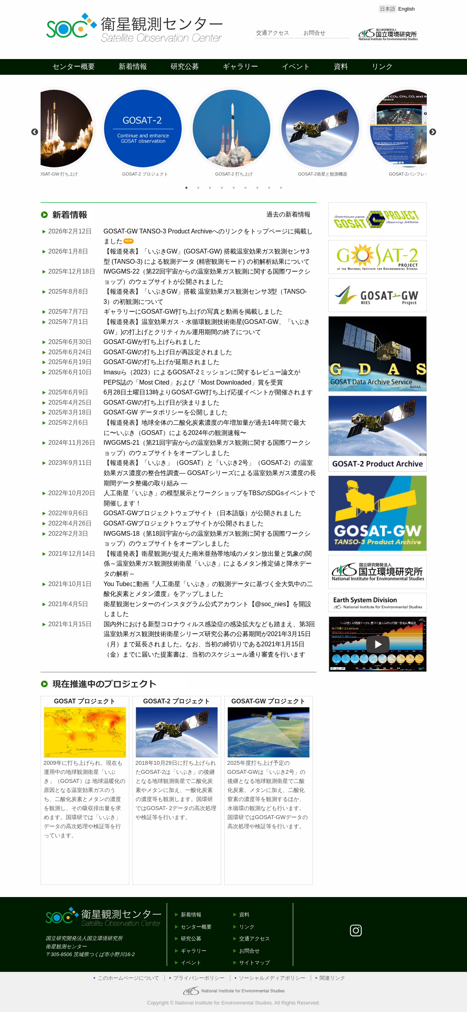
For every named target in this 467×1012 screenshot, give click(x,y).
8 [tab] (269, 188)
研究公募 (185, 66)
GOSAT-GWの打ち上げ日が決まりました (162, 402)
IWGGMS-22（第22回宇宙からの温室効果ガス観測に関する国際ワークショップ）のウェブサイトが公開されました (207, 276)
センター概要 (73, 66)
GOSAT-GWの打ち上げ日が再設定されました (168, 352)
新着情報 (133, 66)
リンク (382, 66)
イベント (296, 66)
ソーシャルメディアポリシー (272, 978)
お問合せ (314, 33)
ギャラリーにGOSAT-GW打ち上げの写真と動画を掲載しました (193, 311)
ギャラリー (240, 66)
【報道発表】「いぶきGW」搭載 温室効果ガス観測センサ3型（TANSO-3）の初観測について (205, 296)
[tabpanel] (234, 132)
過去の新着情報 (288, 214)
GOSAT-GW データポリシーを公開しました (166, 412)
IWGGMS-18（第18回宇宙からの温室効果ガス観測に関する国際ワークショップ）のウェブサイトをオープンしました (207, 538)
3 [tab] (210, 188)
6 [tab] (245, 188)
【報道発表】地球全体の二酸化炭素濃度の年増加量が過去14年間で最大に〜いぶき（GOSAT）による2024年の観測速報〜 (205, 427)
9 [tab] (281, 188)
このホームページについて (128, 978)
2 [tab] (198, 188)
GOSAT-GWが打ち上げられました (152, 342)
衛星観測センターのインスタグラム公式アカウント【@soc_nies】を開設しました (207, 609)
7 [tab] (257, 188)
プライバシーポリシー (199, 978)
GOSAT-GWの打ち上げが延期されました (162, 362)
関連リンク (332, 978)
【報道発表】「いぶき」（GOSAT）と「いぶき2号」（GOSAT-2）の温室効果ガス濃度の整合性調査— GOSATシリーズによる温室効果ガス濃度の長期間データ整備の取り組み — (210, 472)
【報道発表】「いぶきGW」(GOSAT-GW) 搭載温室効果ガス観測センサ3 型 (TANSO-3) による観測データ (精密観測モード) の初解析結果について (207, 256)
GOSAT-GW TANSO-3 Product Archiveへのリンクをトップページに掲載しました (208, 236)
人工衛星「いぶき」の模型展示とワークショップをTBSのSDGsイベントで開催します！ (210, 498)
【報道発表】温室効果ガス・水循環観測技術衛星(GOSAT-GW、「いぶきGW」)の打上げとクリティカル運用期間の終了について (207, 326)
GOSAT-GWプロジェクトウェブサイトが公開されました (184, 523)
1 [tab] (186, 188)
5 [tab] (234, 188)
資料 (341, 66)
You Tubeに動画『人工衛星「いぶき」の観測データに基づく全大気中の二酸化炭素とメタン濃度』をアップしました (208, 589)
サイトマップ (254, 963)
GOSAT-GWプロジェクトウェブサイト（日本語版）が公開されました (203, 513)
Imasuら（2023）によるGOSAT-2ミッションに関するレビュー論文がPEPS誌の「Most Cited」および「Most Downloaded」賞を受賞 (202, 377)
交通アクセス (272, 33)
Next (433, 132)
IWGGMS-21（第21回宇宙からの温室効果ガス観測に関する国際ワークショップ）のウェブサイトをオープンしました (207, 447)
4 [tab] (222, 188)
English (406, 9)
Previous (35, 132)
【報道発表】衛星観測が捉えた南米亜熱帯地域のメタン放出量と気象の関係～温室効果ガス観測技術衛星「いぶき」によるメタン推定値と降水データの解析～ (208, 563)
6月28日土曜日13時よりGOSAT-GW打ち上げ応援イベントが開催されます (208, 392)
